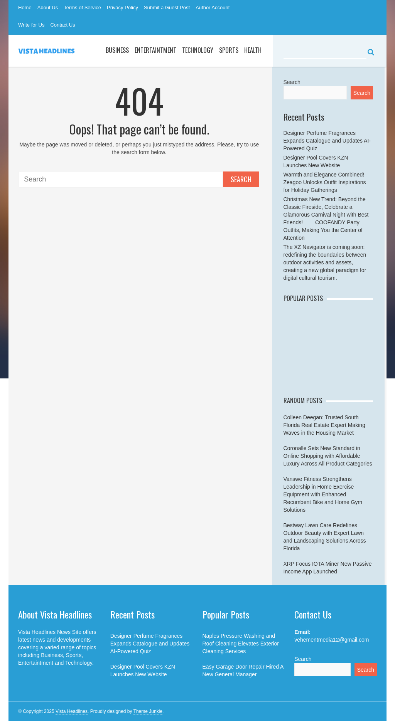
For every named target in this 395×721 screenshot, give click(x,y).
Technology (197, 50)
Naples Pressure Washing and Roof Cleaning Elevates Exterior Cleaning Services (241, 643)
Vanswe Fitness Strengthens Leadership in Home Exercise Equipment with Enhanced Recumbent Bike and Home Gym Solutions (323, 494)
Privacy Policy (122, 7)
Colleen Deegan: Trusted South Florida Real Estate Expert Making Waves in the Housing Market (324, 425)
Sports (228, 50)
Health (253, 50)
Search (241, 179)
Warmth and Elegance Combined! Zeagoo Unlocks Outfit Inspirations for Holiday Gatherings (325, 182)
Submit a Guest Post (167, 7)
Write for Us (31, 25)
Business (117, 50)
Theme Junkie (147, 711)
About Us (47, 7)
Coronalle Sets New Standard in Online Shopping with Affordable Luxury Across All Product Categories (328, 456)
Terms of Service (82, 7)
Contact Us (62, 25)
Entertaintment (155, 50)
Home (25, 7)
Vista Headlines (72, 711)
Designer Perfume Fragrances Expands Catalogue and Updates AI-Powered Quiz (327, 140)
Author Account (213, 7)
